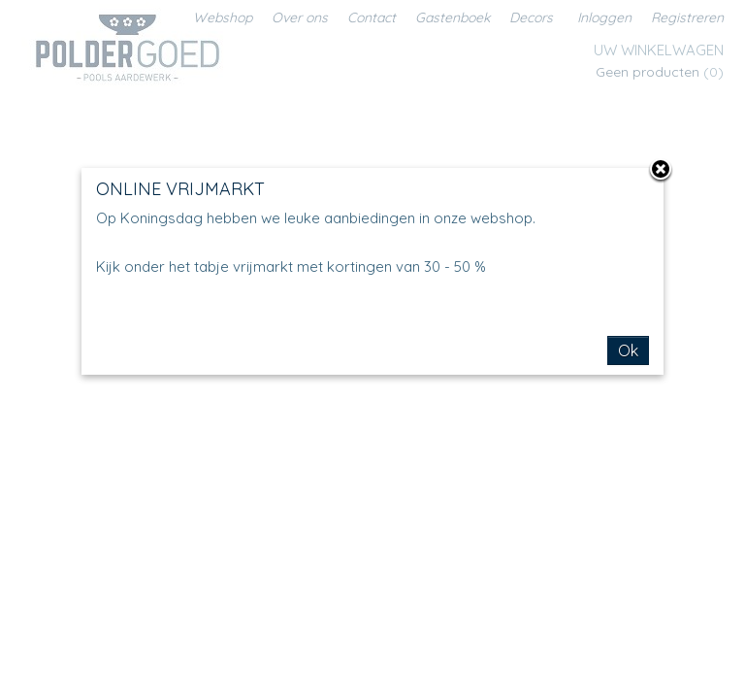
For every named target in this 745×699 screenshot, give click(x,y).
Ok (628, 350)
